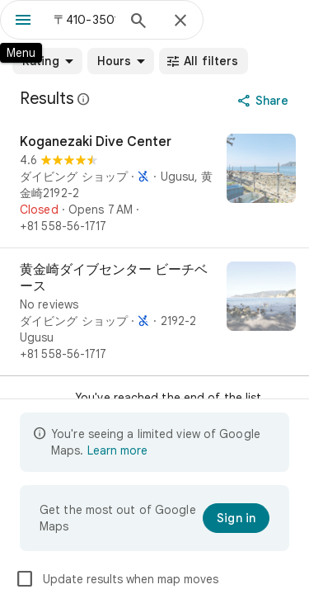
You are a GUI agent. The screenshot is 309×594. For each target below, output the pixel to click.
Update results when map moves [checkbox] (116, 579)
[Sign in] (236, 518)
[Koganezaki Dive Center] (154, 184)
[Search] (138, 22)
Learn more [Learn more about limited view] (117, 450)
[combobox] (84, 20)
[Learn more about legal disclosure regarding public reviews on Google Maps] (84, 99)
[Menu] (23, 21)
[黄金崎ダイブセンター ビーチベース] (154, 311)
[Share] (265, 100)
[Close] (180, 21)
